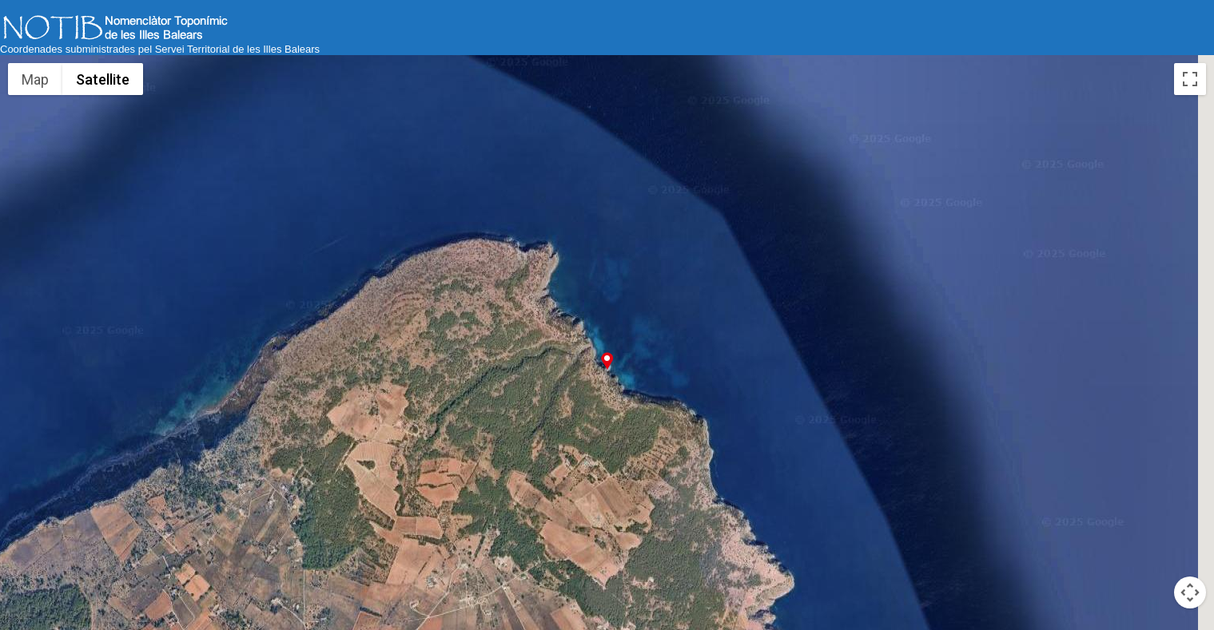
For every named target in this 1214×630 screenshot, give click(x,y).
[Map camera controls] (1190, 592)
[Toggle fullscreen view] (1190, 79)
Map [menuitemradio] (35, 79)
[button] (607, 360)
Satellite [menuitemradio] (102, 79)
